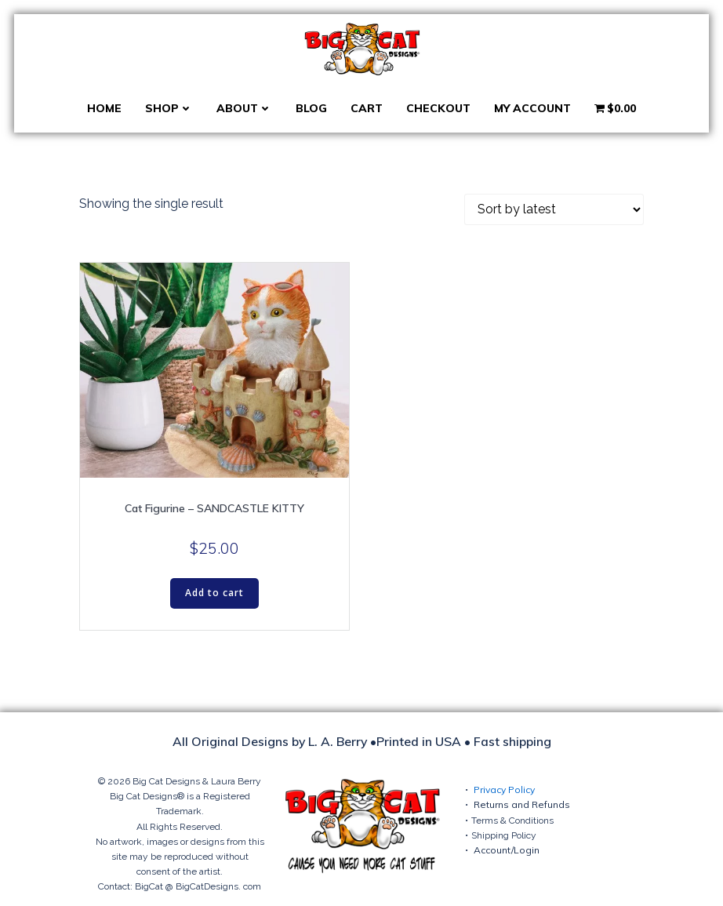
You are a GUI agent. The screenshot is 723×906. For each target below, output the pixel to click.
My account (532, 108)
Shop (169, 108)
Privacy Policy (504, 789)
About (244, 108)
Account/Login (507, 850)
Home (104, 108)
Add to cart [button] (214, 592)
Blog (311, 108)
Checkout (438, 108)
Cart (367, 108)
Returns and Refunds (522, 804)
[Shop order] (554, 209)
